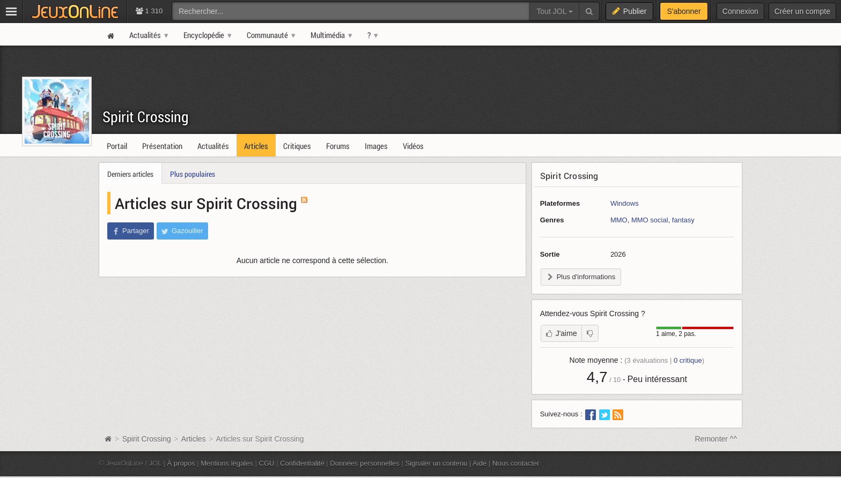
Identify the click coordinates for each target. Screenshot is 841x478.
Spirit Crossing (145, 116)
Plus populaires (192, 174)
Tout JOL (554, 11)
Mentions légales (227, 463)
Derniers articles (130, 174)
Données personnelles (365, 463)
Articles (193, 439)
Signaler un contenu (436, 463)
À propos (181, 463)
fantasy (683, 220)
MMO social (649, 220)
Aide (479, 463)
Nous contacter (516, 463)
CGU (267, 463)
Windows (624, 203)
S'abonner (683, 11)
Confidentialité (302, 463)
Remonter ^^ (716, 439)
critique (688, 360)
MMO (619, 220)
